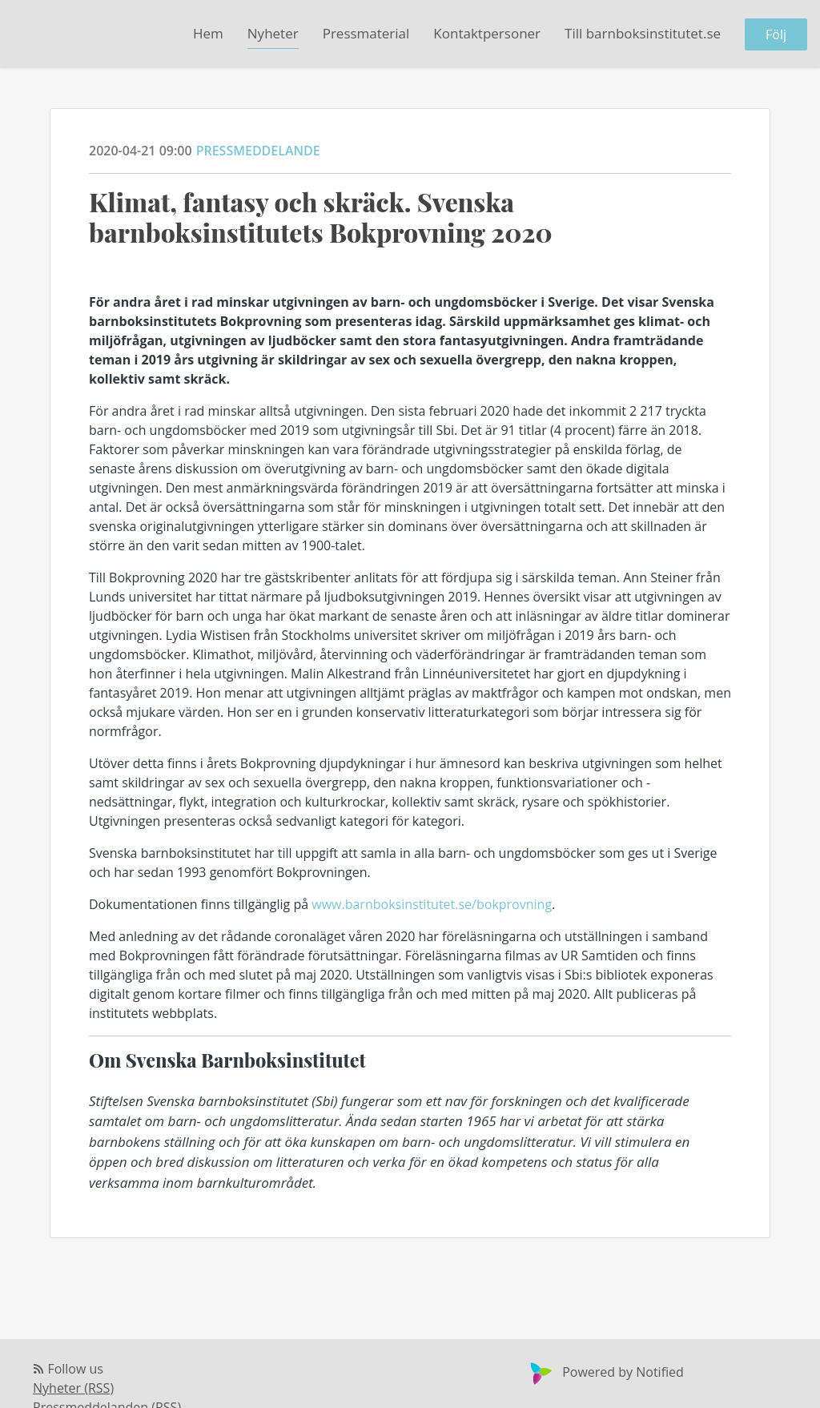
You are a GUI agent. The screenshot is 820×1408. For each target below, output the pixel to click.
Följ (776, 34)
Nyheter (273, 33)
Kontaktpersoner (487, 33)
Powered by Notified (605, 1372)
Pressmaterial (366, 33)
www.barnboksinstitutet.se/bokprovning (432, 904)
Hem (208, 33)
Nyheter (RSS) (73, 1388)
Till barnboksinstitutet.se (643, 33)
